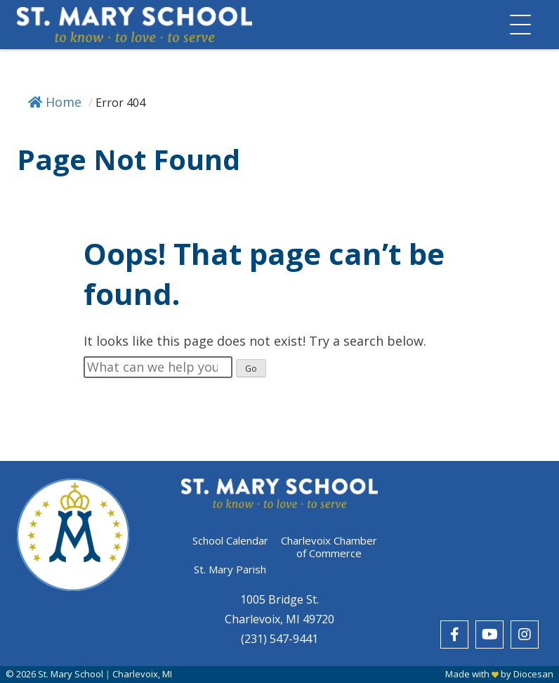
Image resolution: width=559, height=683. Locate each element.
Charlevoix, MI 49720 (279, 619)
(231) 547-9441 (279, 638)
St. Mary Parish (230, 569)
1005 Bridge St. (279, 599)
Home (54, 101)
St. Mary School (70, 674)
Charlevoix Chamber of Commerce (329, 546)
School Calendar (230, 540)
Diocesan (533, 674)
